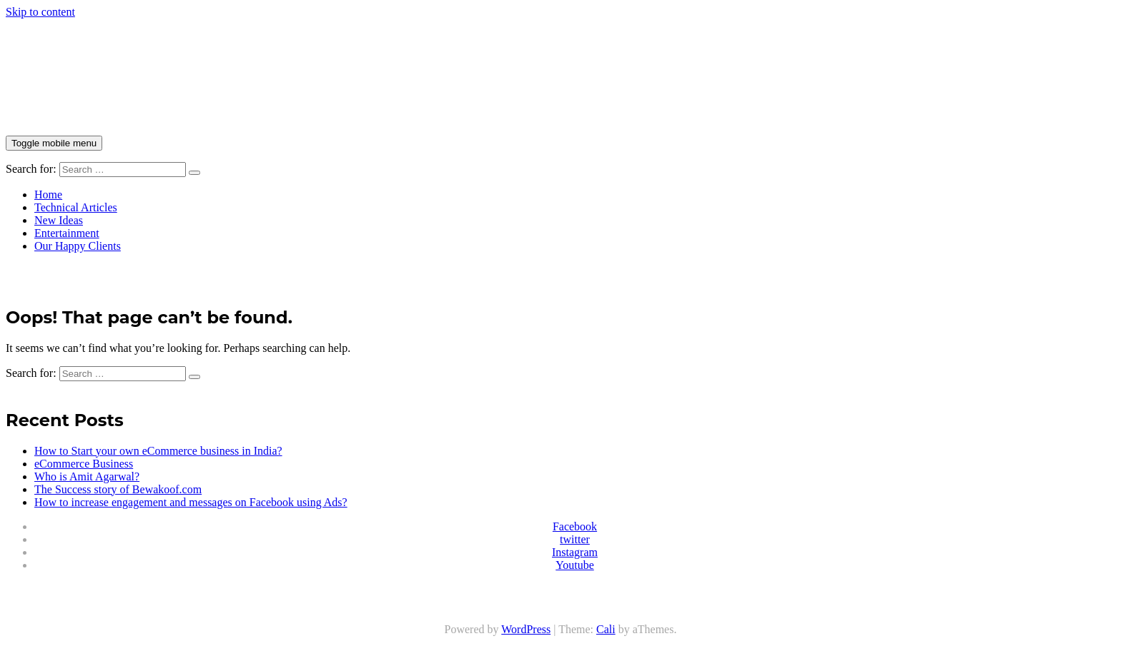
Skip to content (40, 12)
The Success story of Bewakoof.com (118, 489)
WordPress (525, 629)
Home (48, 194)
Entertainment (66, 233)
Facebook (575, 526)
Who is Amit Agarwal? (86, 476)
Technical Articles (75, 207)
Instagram (575, 552)
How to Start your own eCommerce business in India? (158, 451)
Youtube (574, 565)
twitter (575, 539)
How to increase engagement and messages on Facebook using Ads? (190, 502)
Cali (606, 629)
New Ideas (58, 220)
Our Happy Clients (77, 246)
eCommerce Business (83, 464)
